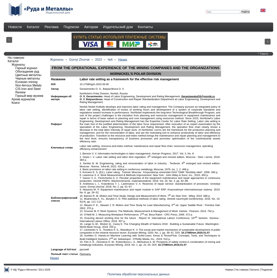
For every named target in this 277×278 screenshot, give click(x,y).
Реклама (52, 27)
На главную (16, 57)
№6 (110, 59)
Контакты (145, 27)
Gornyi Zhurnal (79, 59)
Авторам (91, 27)
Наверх (229, 269)
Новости (15, 27)
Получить (85, 254)
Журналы (56, 59)
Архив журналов (23, 99)
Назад (122, 59)
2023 (98, 59)
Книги (16, 102)
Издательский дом (118, 27)
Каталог (33, 27)
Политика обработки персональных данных (138, 274)
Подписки (71, 27)
